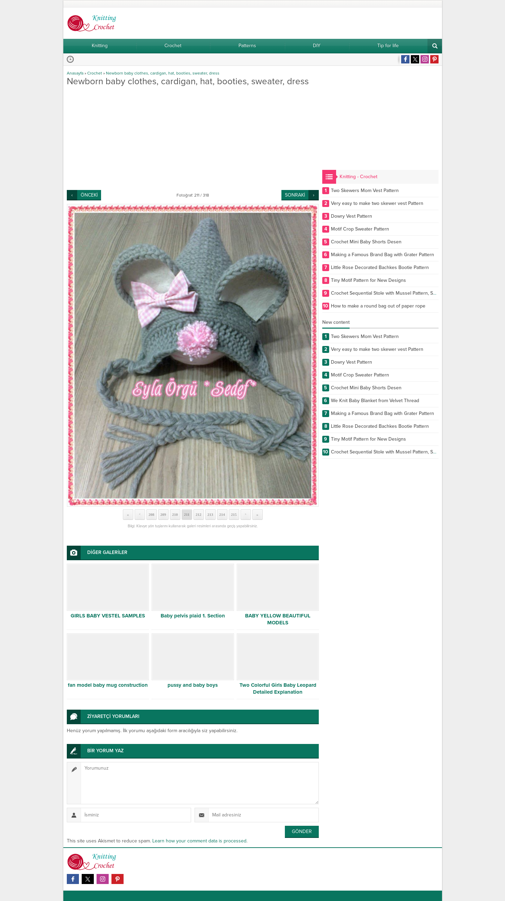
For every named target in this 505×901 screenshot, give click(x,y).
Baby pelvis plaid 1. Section (193, 616)
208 (151, 514)
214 (222, 514)
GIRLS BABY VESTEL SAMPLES (108, 616)
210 (175, 514)
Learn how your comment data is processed (199, 841)
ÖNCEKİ (89, 195)
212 (198, 514)
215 (234, 514)
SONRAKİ (295, 195)
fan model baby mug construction (108, 685)
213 (210, 514)
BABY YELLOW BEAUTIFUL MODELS (277, 619)
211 (187, 514)
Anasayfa (75, 73)
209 (163, 514)
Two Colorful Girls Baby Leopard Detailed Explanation (278, 688)
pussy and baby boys (193, 685)
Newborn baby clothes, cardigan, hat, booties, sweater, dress (162, 73)
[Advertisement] (193, 138)
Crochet (94, 73)
